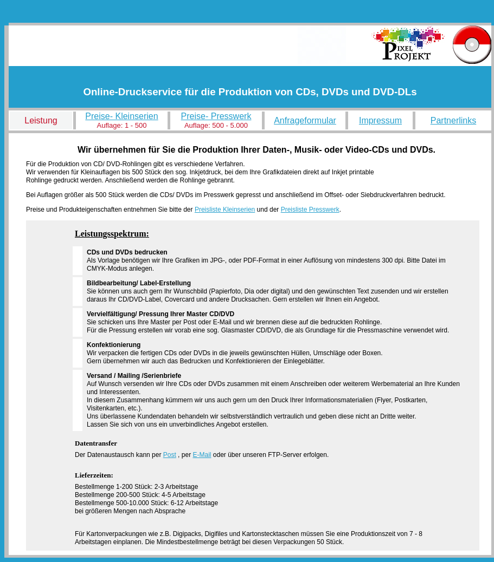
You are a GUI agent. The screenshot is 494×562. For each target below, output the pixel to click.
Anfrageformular (305, 120)
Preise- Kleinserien (121, 116)
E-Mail (202, 455)
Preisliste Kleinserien (225, 209)
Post (169, 455)
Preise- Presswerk (216, 116)
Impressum (380, 120)
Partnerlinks (453, 120)
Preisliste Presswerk (310, 209)
